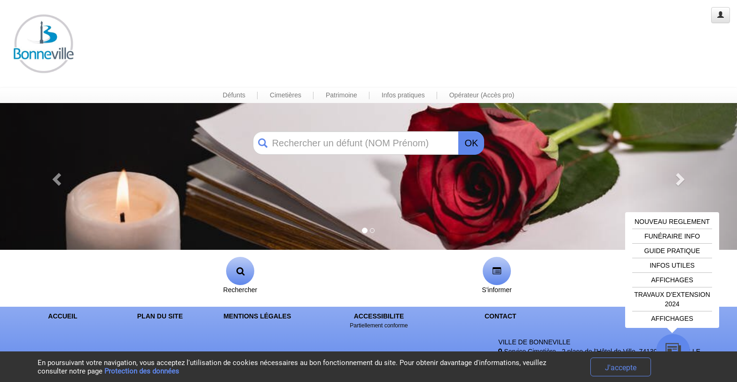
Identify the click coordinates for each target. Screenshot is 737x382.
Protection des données (141, 371)
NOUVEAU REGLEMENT (672, 221)
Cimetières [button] (285, 95)
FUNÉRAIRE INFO (672, 236)
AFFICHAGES (672, 280)
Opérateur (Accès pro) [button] (482, 95)
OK (471, 143)
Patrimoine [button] (341, 95)
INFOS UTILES (672, 265)
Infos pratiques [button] (403, 95)
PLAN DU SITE (160, 316)
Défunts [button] (234, 95)
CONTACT (500, 316)
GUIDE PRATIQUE (672, 251)
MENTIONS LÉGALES (257, 316)
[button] (55, 176)
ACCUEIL (62, 316)
